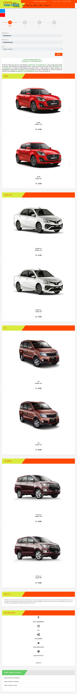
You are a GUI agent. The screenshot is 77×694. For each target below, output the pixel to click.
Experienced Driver (38, 655)
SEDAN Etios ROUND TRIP (38, 311)
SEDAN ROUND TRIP (38, 178)
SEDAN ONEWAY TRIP (38, 123)
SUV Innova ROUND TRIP (38, 577)
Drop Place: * (5, 39)
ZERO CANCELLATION (38, 647)
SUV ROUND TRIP (38, 444)
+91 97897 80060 (66, 1)
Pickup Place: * (5, 33)
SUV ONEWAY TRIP (38, 382)
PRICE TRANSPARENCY (38, 622)
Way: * (3, 46)
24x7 (38, 630)
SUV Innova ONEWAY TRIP (38, 515)
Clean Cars (38, 663)
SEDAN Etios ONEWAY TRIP (38, 249)
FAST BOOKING (38, 639)
